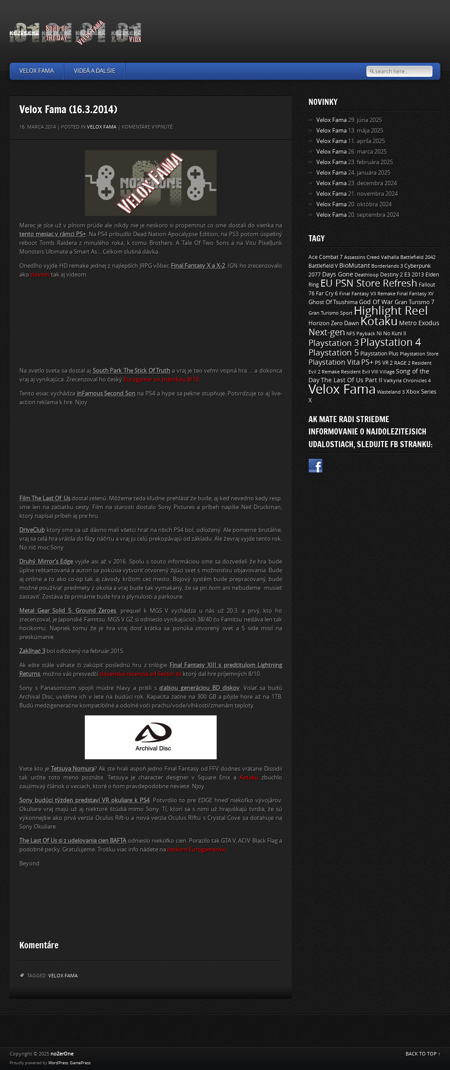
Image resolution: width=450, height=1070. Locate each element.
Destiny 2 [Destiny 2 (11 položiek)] (391, 275)
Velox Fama (36, 71)
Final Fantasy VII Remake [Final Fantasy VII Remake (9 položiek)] (367, 294)
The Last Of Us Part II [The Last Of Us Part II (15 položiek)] (351, 380)
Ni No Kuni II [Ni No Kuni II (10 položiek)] (391, 333)
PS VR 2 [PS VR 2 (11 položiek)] (384, 363)
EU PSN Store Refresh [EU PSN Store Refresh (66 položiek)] (368, 283)
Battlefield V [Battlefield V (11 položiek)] (323, 266)
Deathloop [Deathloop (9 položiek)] (367, 275)
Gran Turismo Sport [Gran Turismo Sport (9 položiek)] (330, 313)
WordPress (58, 1063)
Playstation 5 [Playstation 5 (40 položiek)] (333, 353)
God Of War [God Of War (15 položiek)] (376, 302)
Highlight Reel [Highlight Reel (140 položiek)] (391, 311)
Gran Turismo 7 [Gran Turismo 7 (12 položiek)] (414, 302)
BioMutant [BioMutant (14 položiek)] (354, 265)
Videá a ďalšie (94, 71)
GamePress (80, 1063)
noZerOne (62, 1054)
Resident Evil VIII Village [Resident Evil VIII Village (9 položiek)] (368, 372)
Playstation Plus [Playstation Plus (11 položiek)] (379, 354)
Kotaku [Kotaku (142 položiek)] (379, 321)
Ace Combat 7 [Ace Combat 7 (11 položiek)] (325, 257)
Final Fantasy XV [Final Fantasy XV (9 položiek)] (415, 294)
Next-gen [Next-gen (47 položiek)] (326, 332)
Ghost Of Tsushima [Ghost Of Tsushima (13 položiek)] (333, 302)
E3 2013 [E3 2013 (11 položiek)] (414, 275)
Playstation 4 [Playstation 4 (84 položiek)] (390, 342)
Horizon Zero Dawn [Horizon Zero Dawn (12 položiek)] (333, 323)
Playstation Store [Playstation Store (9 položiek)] (419, 354)
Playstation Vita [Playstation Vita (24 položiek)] (334, 362)
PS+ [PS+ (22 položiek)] (367, 362)
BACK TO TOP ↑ (423, 1054)
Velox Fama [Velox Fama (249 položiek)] (342, 389)
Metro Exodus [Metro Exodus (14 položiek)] (419, 323)
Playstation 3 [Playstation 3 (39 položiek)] (333, 343)
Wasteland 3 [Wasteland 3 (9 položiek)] (391, 392)
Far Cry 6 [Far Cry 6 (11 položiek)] (327, 294)
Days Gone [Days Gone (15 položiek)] (337, 274)
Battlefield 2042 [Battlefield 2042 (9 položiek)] (417, 257)
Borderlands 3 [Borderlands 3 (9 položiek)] (387, 266)
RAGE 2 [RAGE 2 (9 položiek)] (402, 363)
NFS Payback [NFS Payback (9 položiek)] (360, 333)
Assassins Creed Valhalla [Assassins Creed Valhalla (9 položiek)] (371, 257)
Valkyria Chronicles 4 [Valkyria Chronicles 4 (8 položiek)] (407, 381)
